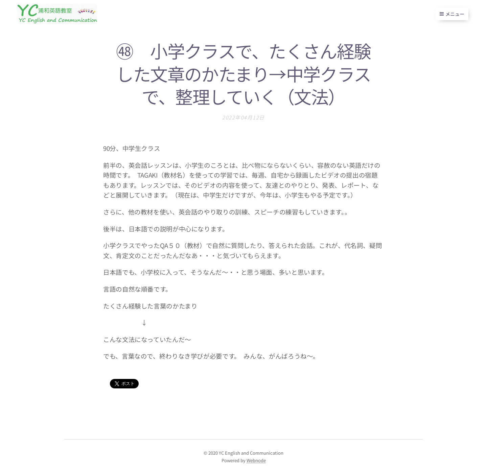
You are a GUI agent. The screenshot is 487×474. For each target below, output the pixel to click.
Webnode (256, 460)
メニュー (452, 13)
